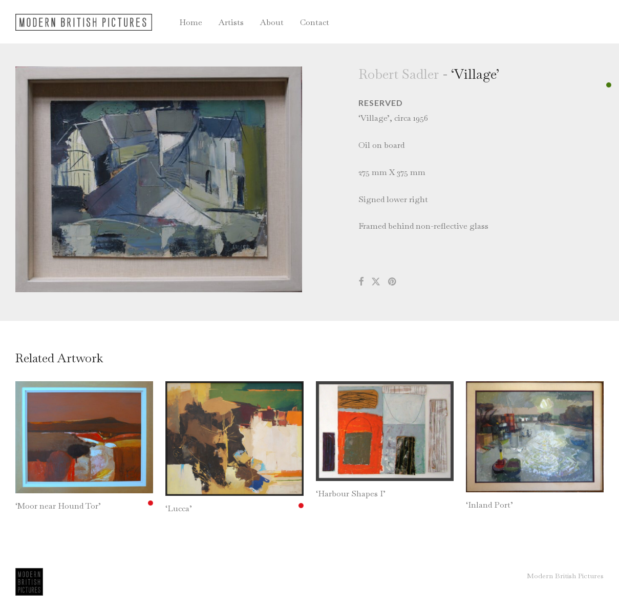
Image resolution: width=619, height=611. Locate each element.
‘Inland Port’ (489, 504)
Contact (314, 22)
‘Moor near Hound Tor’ (58, 505)
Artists (231, 22)
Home (190, 22)
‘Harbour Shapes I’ (351, 493)
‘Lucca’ (178, 508)
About (272, 22)
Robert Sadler (398, 74)
